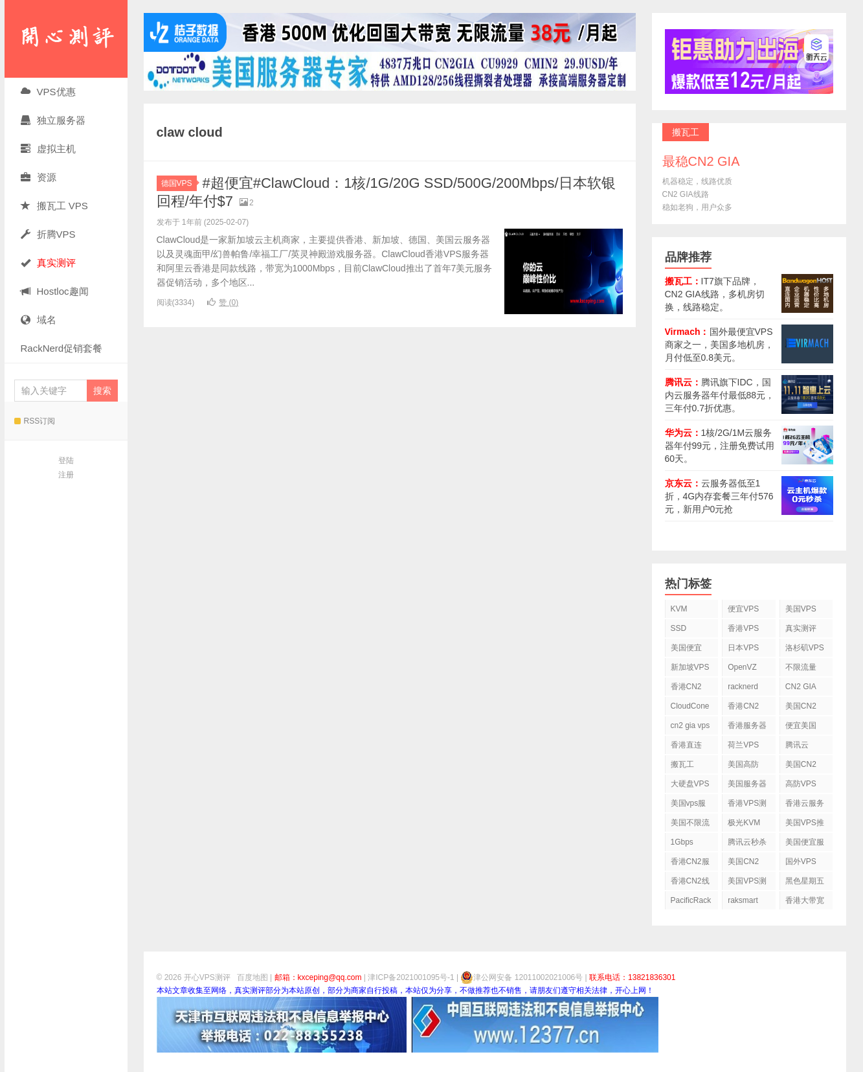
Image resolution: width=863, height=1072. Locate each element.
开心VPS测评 (66, 39)
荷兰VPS (743, 744)
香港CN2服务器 (690, 864)
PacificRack (691, 900)
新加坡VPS (690, 667)
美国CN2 (800, 706)
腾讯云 (797, 744)
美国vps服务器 (688, 805)
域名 (38, 319)
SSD (679, 628)
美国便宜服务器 (804, 844)
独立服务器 (53, 120)
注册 (66, 474)
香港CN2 (743, 706)
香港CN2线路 (690, 883)
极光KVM (744, 822)
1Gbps (682, 842)
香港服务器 (747, 725)
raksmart (743, 900)
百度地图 (252, 977)
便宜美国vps (800, 728)
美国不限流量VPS (690, 825)
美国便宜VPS (686, 650)
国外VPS (800, 861)
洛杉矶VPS (804, 647)
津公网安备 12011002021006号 (521, 977)
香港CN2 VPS (686, 689)
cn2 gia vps (690, 725)
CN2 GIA (800, 686)
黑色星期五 (804, 880)
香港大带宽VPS (804, 902)
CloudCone (690, 706)
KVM (679, 608)
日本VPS (743, 647)
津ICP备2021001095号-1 (411, 977)
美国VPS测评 (747, 883)
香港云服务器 (804, 805)
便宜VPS (743, 608)
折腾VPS (48, 234)
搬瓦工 (682, 764)
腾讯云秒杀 (747, 842)
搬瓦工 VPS (54, 205)
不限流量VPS (800, 669)
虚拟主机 (48, 148)
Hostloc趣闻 (55, 291)
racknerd (743, 686)
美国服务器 (747, 783)
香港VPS (743, 628)
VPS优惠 (48, 91)
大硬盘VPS (690, 783)
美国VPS (800, 608)
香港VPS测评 (747, 805)
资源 (38, 177)
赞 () (222, 302)
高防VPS (800, 783)
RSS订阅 (35, 421)
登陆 (66, 460)
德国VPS (179, 183)
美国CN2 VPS (800, 766)
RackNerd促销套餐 (62, 348)
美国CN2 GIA (743, 864)
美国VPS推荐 (804, 825)
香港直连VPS (686, 747)
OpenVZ (742, 667)
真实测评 (800, 628)
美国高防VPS (743, 766)
